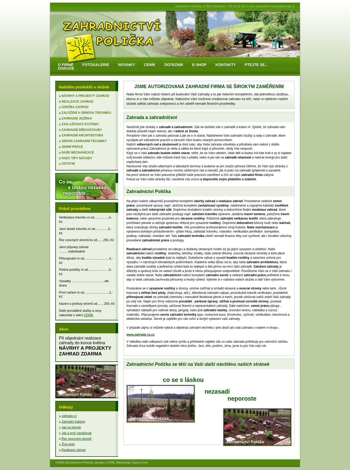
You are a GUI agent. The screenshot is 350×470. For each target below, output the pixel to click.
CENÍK (88, 315)
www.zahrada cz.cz (140, 334)
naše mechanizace (78, 152)
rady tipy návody (77, 158)
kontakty (225, 65)
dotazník (173, 65)
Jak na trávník (71, 427)
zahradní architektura (82, 135)
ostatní (68, 164)
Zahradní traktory (73, 421)
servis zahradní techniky (84, 141)
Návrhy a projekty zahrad (85, 96)
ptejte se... (256, 65)
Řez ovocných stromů (76, 439)
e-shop (199, 65)
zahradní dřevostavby (82, 130)
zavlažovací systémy (80, 124)
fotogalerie (95, 65)
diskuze (66, 68)
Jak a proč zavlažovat (76, 433)
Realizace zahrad (77, 101)
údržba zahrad (75, 107)
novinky (126, 65)
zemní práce (72, 147)
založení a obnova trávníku (86, 113)
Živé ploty (68, 444)
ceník (150, 65)
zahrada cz (69, 416)
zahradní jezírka (77, 118)
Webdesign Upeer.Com (132, 462)
